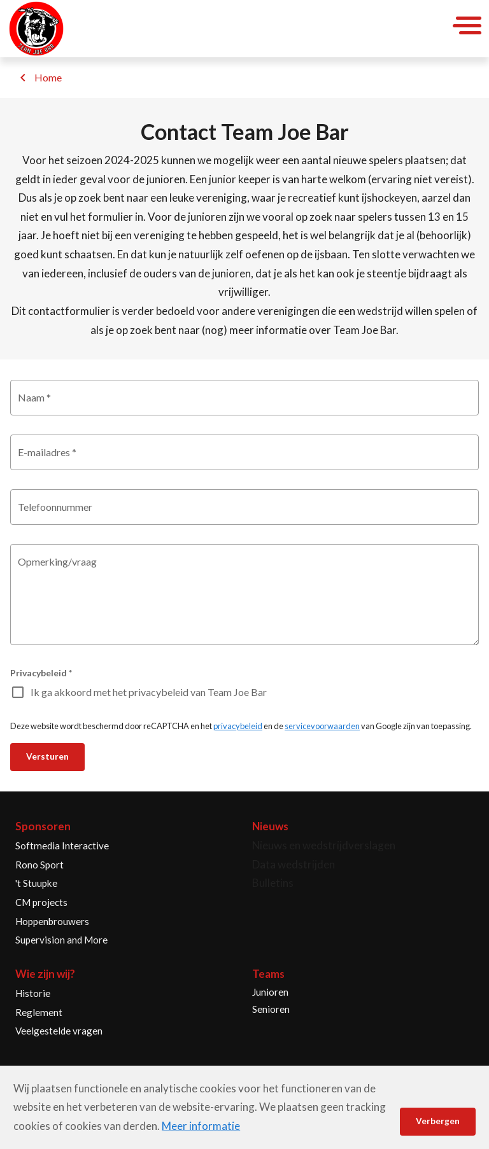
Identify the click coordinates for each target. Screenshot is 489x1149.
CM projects (41, 902)
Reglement (38, 1012)
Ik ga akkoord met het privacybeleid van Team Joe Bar (149, 692)
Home (48, 77)
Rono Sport (39, 864)
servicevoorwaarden (322, 726)
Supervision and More (61, 939)
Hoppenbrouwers (52, 921)
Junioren (270, 992)
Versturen (47, 756)
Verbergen (438, 1121)
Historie (32, 993)
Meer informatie (201, 1125)
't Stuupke (36, 883)
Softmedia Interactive (62, 845)
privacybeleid (237, 726)
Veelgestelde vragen (59, 1030)
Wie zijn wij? (45, 973)
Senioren (271, 1009)
